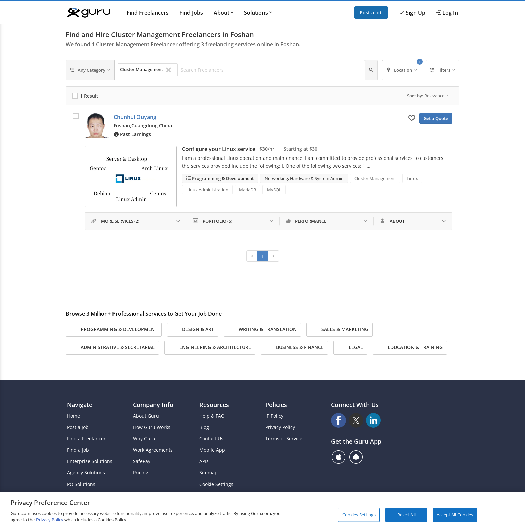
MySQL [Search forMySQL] (274, 190)
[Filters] (443, 70)
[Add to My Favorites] (411, 117)
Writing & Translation (262, 329)
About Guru (146, 416)
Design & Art (192, 329)
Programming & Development (222, 178)
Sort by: (428, 96)
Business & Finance (294, 347)
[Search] (371, 70)
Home (73, 416)
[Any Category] (90, 70)
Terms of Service (283, 439)
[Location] (401, 70)
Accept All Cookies (455, 515)
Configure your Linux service (218, 149)
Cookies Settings (359, 515)
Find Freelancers (148, 12)
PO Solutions (81, 484)
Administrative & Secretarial (112, 347)
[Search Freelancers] (271, 70)
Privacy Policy (280, 427)
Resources (214, 405)
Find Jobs (191, 12)
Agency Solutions (86, 473)
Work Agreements (153, 450)
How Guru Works (151, 427)
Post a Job (371, 12)
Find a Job (78, 450)
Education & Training (410, 347)
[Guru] (88, 13)
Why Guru (144, 439)
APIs (204, 461)
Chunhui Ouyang (135, 117)
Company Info (153, 405)
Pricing (140, 473)
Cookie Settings (216, 484)
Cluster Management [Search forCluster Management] (375, 178)
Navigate (79, 405)
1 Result (89, 96)
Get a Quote (436, 118)
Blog (204, 427)
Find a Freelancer (86, 439)
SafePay (141, 461)
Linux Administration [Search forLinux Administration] (207, 190)
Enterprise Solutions (89, 461)
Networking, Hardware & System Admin (304, 178)
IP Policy (274, 416)
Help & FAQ (212, 416)
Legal (350, 347)
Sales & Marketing (339, 329)
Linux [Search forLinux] (412, 178)
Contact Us (211, 439)
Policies (276, 405)
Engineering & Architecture (210, 347)
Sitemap (208, 473)
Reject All (406, 515)
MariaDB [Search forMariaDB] (247, 190)
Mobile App (212, 450)
